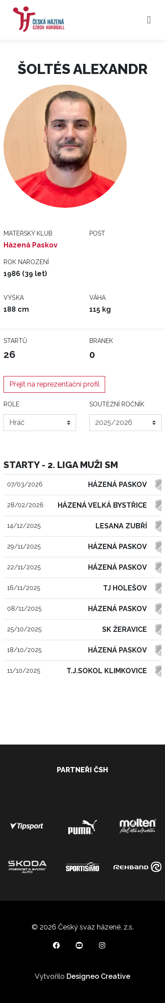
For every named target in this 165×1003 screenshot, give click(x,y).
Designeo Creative (98, 976)
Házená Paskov (31, 245)
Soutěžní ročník (116, 404)
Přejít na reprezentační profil (54, 384)
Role (11, 404)
